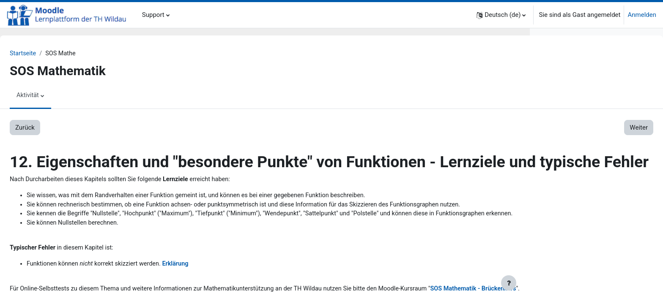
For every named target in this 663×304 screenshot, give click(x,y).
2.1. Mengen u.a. (579, 102)
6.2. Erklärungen (579, 282)
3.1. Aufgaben (576, 159)
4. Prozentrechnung (567, 187)
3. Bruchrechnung (564, 149)
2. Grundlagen (559, 92)
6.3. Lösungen (576, 292)
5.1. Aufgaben (576, 235)
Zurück (45, 128)
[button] (501, 15)
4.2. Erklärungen (579, 206)
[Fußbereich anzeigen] (508, 282)
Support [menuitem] (153, 15)
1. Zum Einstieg (561, 83)
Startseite (44, 53)
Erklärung (200, 295)
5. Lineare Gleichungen (572, 225)
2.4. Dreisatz (574, 130)
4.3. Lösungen (576, 216)
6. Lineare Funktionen (570, 263)
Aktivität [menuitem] (48, 96)
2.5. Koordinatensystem (589, 140)
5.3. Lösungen (576, 254)
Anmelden (641, 15)
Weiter (499, 128)
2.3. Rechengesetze (583, 121)
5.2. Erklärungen (579, 244)
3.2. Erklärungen (579, 168)
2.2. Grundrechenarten (587, 111)
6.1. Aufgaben (576, 273)
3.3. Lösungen (576, 178)
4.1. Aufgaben (576, 197)
